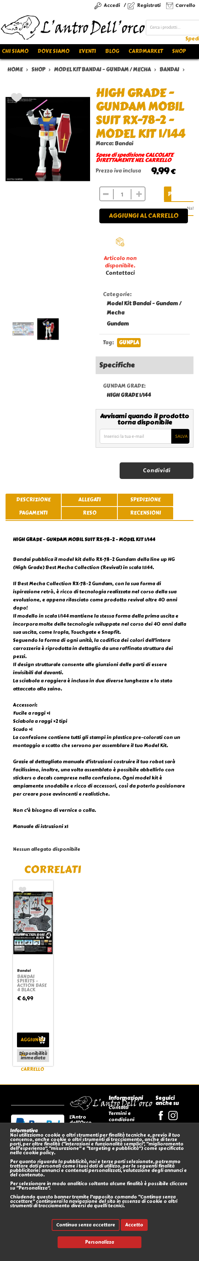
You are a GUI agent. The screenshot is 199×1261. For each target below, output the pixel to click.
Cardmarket (145, 51)
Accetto (134, 1225)
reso (89, 513)
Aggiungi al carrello (143, 215)
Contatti (118, 1107)
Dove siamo (53, 51)
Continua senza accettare (85, 1225)
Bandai (124, 144)
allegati (89, 500)
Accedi (112, 5)
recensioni (145, 513)
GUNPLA (129, 343)
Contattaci (120, 273)
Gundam (118, 324)
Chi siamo (15, 51)
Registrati (149, 5)
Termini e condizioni (121, 1116)
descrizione (33, 500)
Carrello (185, 5)
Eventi (87, 51)
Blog (112, 51)
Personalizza (99, 1242)
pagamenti (33, 513)
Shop (179, 51)
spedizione (145, 500)
